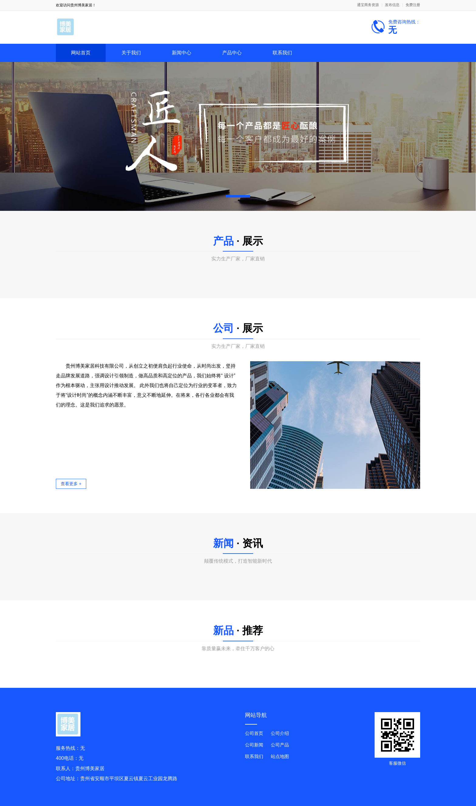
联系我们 (282, 52)
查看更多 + (71, 483)
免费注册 (413, 5)
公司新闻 (254, 744)
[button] (238, 196)
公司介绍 (280, 733)
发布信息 (392, 5)
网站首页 (80, 52)
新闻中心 (181, 52)
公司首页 (254, 733)
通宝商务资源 (368, 5)
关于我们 (131, 52)
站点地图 (280, 756)
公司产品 (280, 744)
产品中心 (232, 52)
